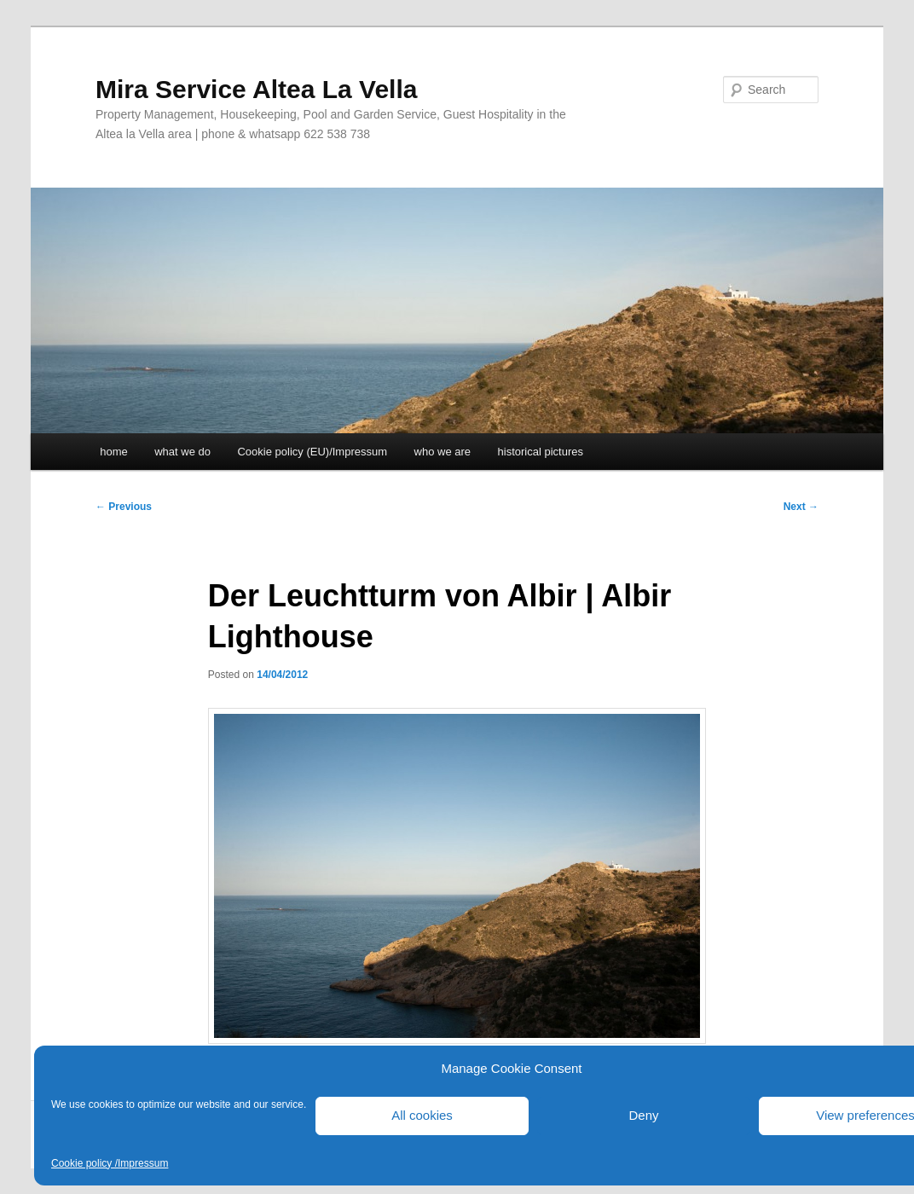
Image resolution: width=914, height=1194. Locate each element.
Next (801, 507)
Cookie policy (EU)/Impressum (312, 451)
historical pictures (540, 451)
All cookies (422, 1115)
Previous (123, 507)
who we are (442, 451)
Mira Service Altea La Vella (256, 89)
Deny (643, 1115)
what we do (182, 451)
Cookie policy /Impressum (109, 1163)
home (114, 451)
